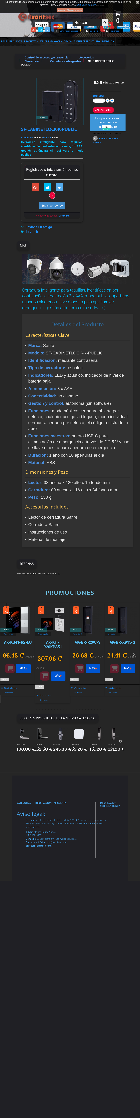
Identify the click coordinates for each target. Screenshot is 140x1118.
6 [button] (48, 709)
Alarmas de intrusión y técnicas (25, 837)
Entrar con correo (52, 205)
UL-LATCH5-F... (39, 744)
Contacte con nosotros (69, 31)
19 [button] (88, 709)
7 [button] (51, 709)
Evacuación (27, 1043)
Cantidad (98, 95)
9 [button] (57, 709)
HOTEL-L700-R (21, 744)
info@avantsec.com (111, 841)
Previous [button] (6, 654)
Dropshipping (47, 924)
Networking (27, 853)
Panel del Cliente (11, 41)
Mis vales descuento (64, 837)
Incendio (25, 971)
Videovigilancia (29, 821)
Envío (42, 896)
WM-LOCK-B (56, 744)
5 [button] (45, 709)
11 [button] (63, 709)
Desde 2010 (108, 41)
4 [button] (42, 709)
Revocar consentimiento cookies (48, 984)
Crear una (64, 215)
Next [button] (133, 654)
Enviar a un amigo (39, 227)
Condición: (27, 137)
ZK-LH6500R (111, 744)
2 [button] (36, 709)
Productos (31, 41)
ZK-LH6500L (93, 744)
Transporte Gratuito (87, 41)
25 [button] (107, 709)
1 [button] (33, 709)
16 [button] (79, 709)
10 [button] (60, 709)
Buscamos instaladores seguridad (46, 936)
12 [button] (67, 709)
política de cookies (86, 5)
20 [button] (91, 709)
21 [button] (94, 709)
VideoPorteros (29, 897)
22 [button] (97, 709)
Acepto (61, 10)
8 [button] (54, 709)
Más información (74, 10)
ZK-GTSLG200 (75, 744)
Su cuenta (94, 31)
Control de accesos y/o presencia (26, 881)
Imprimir (32, 231)
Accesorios (27, 951)
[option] (17, 651)
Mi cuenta (60, 802)
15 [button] (76, 709)
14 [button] (73, 709)
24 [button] (104, 709)
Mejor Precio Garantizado (56, 41)
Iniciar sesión (116, 31)
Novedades (45, 821)
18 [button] (85, 709)
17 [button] (82, 709)
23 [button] (100, 709)
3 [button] (39, 709)
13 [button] (70, 709)
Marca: (47, 137)
